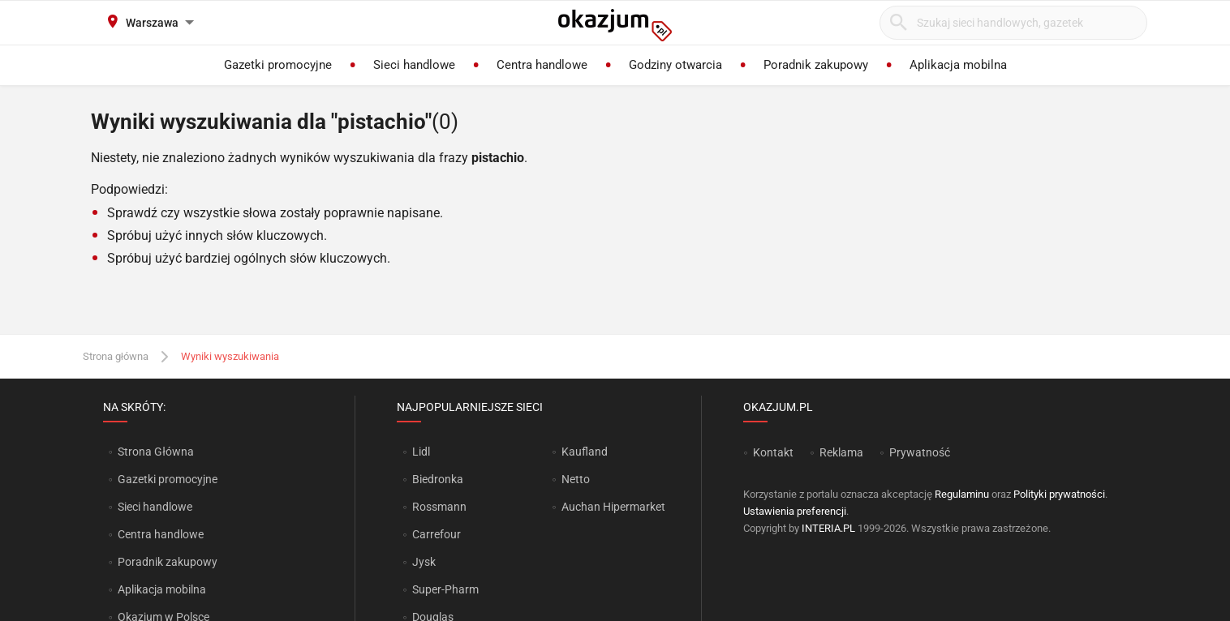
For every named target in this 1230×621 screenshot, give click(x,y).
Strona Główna (155, 451)
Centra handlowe (161, 534)
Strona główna (115, 356)
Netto (575, 479)
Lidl (421, 451)
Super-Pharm (445, 589)
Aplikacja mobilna (162, 589)
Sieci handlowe (155, 506)
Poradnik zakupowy (167, 561)
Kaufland (584, 451)
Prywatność (919, 452)
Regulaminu (962, 494)
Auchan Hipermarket (613, 506)
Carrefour (436, 534)
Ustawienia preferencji (794, 511)
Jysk (424, 561)
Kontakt (773, 452)
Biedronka (437, 479)
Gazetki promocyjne (167, 479)
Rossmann (439, 506)
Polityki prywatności (1059, 494)
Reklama (841, 452)
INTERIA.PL (828, 528)
